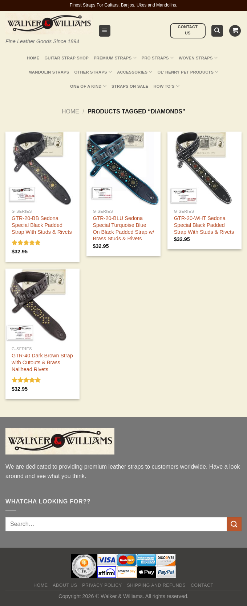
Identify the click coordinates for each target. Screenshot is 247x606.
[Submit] (234, 524)
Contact (202, 585)
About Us (65, 585)
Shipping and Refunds (156, 585)
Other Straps (93, 72)
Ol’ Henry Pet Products (188, 72)
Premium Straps (115, 57)
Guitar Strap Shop (66, 58)
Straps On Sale (130, 86)
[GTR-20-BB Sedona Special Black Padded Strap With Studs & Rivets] (42, 169)
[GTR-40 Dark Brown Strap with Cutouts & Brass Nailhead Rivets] (42, 306)
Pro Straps (158, 57)
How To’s (166, 86)
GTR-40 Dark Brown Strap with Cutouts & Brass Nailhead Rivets (42, 362)
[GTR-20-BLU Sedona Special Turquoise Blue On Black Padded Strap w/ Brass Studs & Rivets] (123, 169)
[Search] (217, 31)
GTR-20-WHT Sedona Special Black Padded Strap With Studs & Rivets (204, 224)
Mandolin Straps (48, 72)
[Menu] (105, 31)
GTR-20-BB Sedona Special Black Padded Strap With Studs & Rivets (42, 224)
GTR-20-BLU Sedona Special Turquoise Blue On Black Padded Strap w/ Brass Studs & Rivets (123, 228)
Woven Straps (198, 57)
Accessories (134, 72)
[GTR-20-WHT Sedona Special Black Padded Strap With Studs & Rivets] (204, 169)
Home (33, 58)
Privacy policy (102, 585)
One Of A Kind (88, 86)
